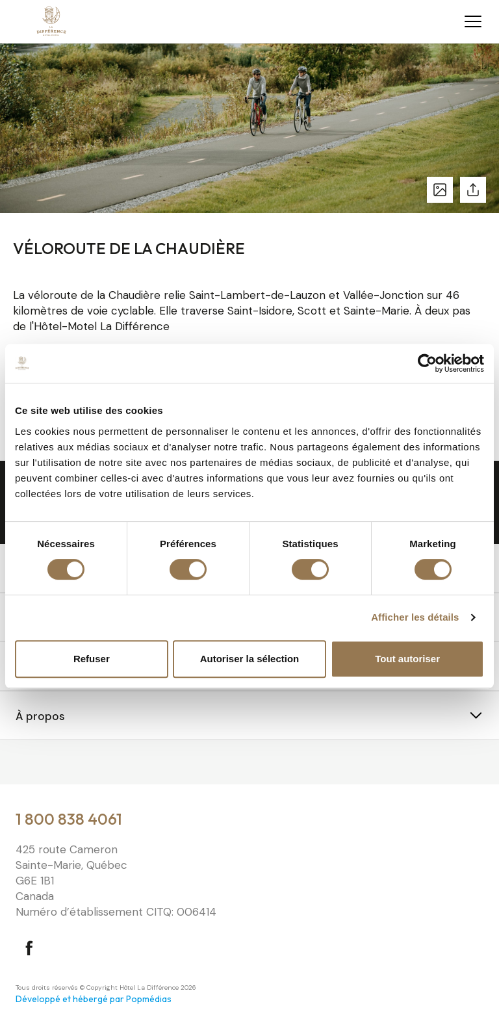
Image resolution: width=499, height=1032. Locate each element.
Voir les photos (440, 190)
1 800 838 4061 (69, 819)
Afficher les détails (415, 617)
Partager (473, 190)
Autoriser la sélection (250, 658)
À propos (40, 716)
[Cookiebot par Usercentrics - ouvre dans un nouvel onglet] (427, 363)
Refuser (91, 658)
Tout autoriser (407, 658)
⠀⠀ (23, 763)
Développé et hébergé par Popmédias (94, 999)
